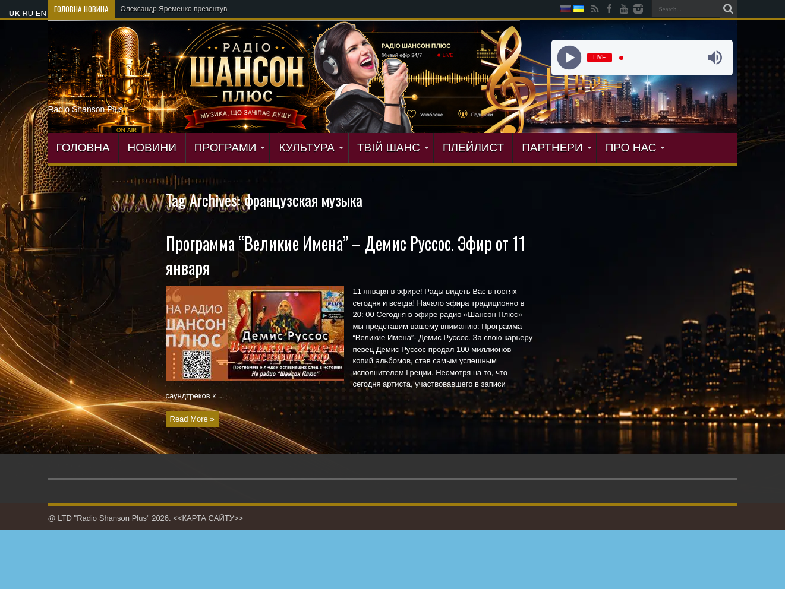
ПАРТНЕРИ (556, 147)
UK (14, 13)
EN (41, 13)
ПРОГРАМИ (230, 147)
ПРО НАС (636, 147)
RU (27, 13)
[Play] (569, 58)
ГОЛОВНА (83, 147)
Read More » (192, 418)
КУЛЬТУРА (311, 147)
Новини (152, 147)
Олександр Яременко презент (170, 9)
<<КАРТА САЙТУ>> (208, 518)
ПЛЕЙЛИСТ (473, 147)
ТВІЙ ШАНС (393, 147)
